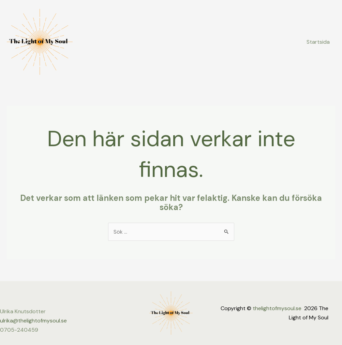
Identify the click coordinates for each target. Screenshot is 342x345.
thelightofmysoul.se (277, 308)
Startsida (318, 41)
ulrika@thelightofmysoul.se (33, 320)
